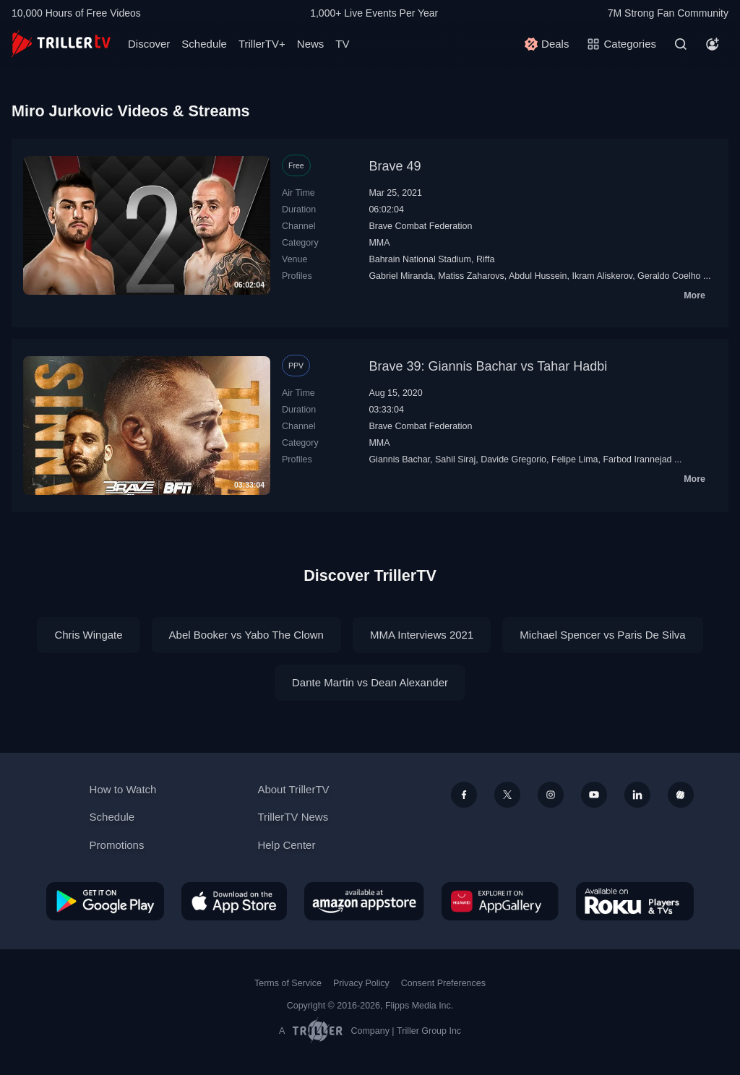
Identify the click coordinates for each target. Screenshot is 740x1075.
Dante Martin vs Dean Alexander (370, 682)
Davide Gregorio (513, 459)
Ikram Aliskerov (602, 276)
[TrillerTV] (61, 43)
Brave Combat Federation (420, 226)
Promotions (117, 845)
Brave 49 (395, 166)
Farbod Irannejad (637, 459)
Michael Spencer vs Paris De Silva (602, 635)
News (310, 44)
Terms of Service (288, 983)
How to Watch (123, 789)
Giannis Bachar (399, 459)
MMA (379, 243)
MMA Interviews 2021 (421, 635)
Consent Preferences (443, 983)
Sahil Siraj (455, 459)
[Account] (712, 44)
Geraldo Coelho (668, 276)
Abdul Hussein (538, 276)
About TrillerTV (293, 789)
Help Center (286, 845)
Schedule (204, 44)
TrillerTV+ (261, 44)
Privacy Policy (361, 983)
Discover (149, 44)
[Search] (681, 44)
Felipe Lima (574, 459)
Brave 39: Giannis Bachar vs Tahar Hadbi (488, 366)
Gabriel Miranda (401, 276)
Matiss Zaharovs (471, 276)
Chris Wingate (88, 635)
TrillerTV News (292, 817)
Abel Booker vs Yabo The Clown (246, 635)
